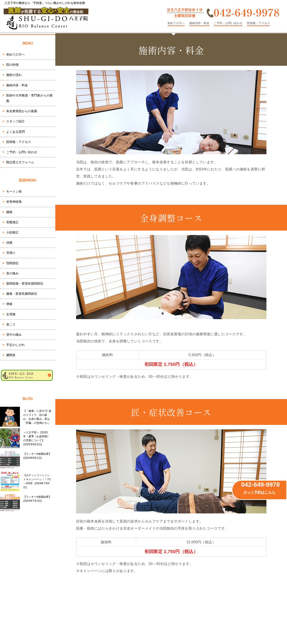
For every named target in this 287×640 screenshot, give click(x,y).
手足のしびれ (15, 345)
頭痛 (9, 242)
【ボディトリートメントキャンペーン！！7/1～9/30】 (37, 481)
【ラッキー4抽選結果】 (37, 455)
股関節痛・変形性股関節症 (24, 283)
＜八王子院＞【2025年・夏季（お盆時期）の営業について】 (36, 438)
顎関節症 (12, 263)
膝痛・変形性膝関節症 (21, 293)
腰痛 (9, 212)
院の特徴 (12, 64)
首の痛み (12, 273)
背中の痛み (14, 334)
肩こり (10, 324)
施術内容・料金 (199, 23)
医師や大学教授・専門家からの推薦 (29, 98)
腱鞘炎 (10, 355)
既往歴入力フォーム (20, 162)
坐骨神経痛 (14, 201)
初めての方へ (176, 23)
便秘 (9, 304)
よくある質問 (15, 131)
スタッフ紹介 (15, 121)
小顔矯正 (12, 232)
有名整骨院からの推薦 (21, 111)
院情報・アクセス (258, 23)
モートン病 (14, 191)
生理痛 (10, 314)
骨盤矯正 (12, 222)
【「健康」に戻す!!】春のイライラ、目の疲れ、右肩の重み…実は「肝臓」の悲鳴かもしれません (37, 416)
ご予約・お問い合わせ (228, 23)
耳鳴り (10, 252)
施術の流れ (14, 75)
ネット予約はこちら (259, 492)
